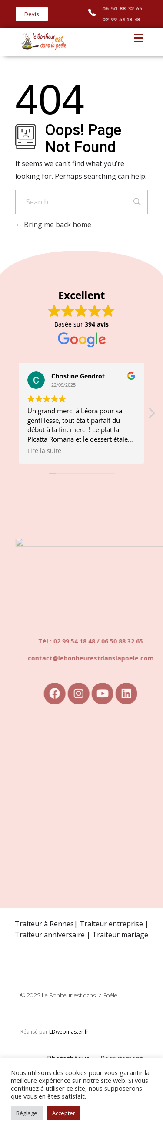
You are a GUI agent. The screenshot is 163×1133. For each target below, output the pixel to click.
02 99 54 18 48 (122, 19)
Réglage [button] (26, 1113)
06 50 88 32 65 (123, 8)
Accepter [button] (63, 1113)
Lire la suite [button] (44, 451)
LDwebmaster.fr (69, 1031)
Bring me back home (53, 224)
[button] (32, 14)
